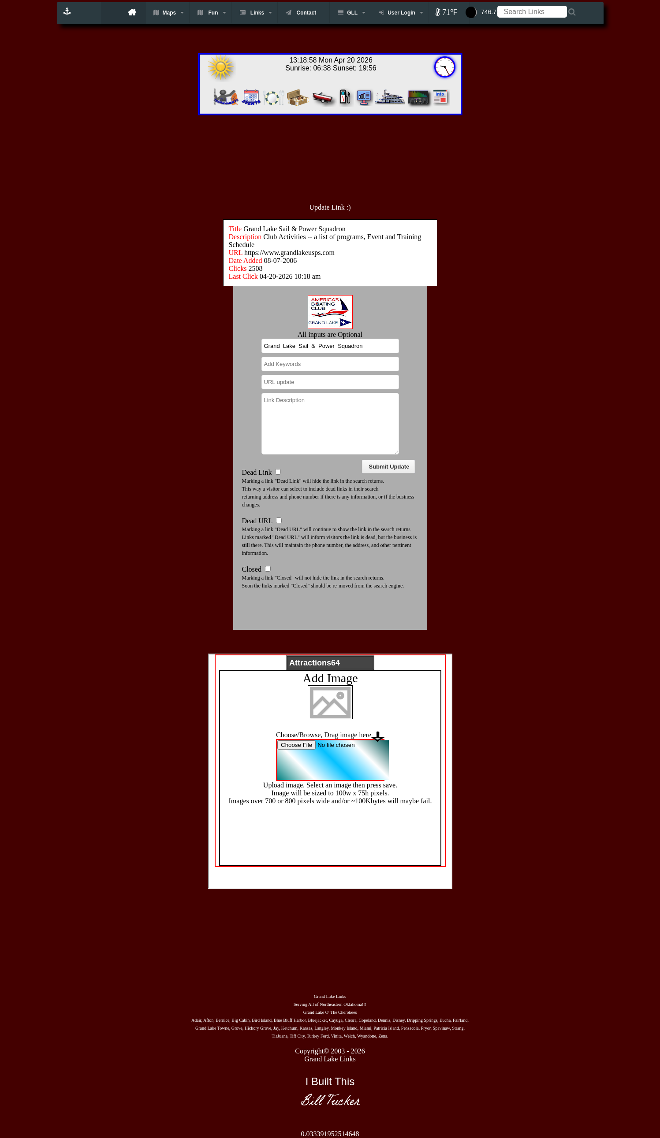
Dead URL (257, 521)
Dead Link (257, 472)
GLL (348, 12)
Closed (251, 569)
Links (252, 12)
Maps (164, 12)
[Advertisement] (349, 154)
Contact (301, 12)
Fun (208, 12)
